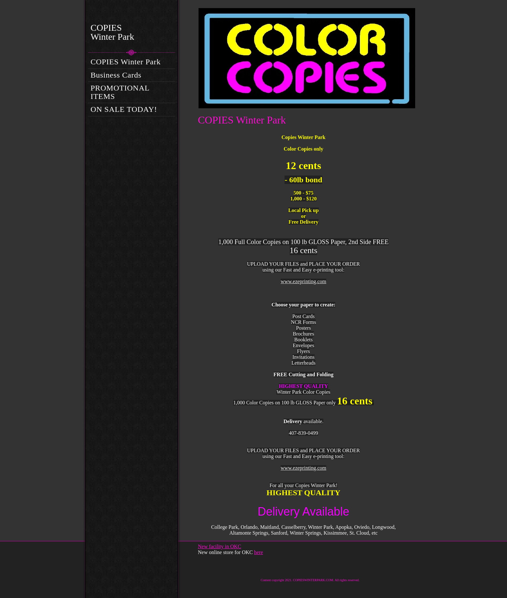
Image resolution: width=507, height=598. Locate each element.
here (258, 552)
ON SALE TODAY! (124, 109)
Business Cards (116, 75)
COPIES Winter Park (126, 62)
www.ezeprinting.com (303, 281)
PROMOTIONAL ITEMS (120, 92)
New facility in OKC (219, 546)
